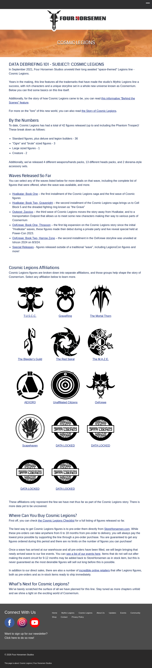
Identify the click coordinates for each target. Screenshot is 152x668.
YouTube (35, 623)
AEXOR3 (30, 387)
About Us (101, 613)
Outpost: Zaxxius (22, 211)
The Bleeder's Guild (30, 344)
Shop (54, 617)
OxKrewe (101, 387)
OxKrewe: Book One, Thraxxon (31, 225)
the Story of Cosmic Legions (99, 110)
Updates (112, 613)
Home (54, 613)
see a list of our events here (83, 553)
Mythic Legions (67, 613)
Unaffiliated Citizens (65, 387)
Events (123, 613)
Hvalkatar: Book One (25, 193)
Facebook (10, 623)
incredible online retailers (94, 570)
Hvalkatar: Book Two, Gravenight (32, 202)
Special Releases (23, 247)
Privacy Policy (78, 617)
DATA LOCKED (65, 430)
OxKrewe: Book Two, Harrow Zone (33, 238)
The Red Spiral (65, 344)
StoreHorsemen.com (117, 528)
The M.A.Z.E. (101, 344)
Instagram (22, 623)
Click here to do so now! (19, 637)
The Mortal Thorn (101, 300)
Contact (64, 617)
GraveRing (65, 300)
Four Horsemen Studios (76, 20)
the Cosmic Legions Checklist (56, 520)
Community (135, 613)
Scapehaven (30, 430)
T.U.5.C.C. (30, 300)
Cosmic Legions (85, 613)
